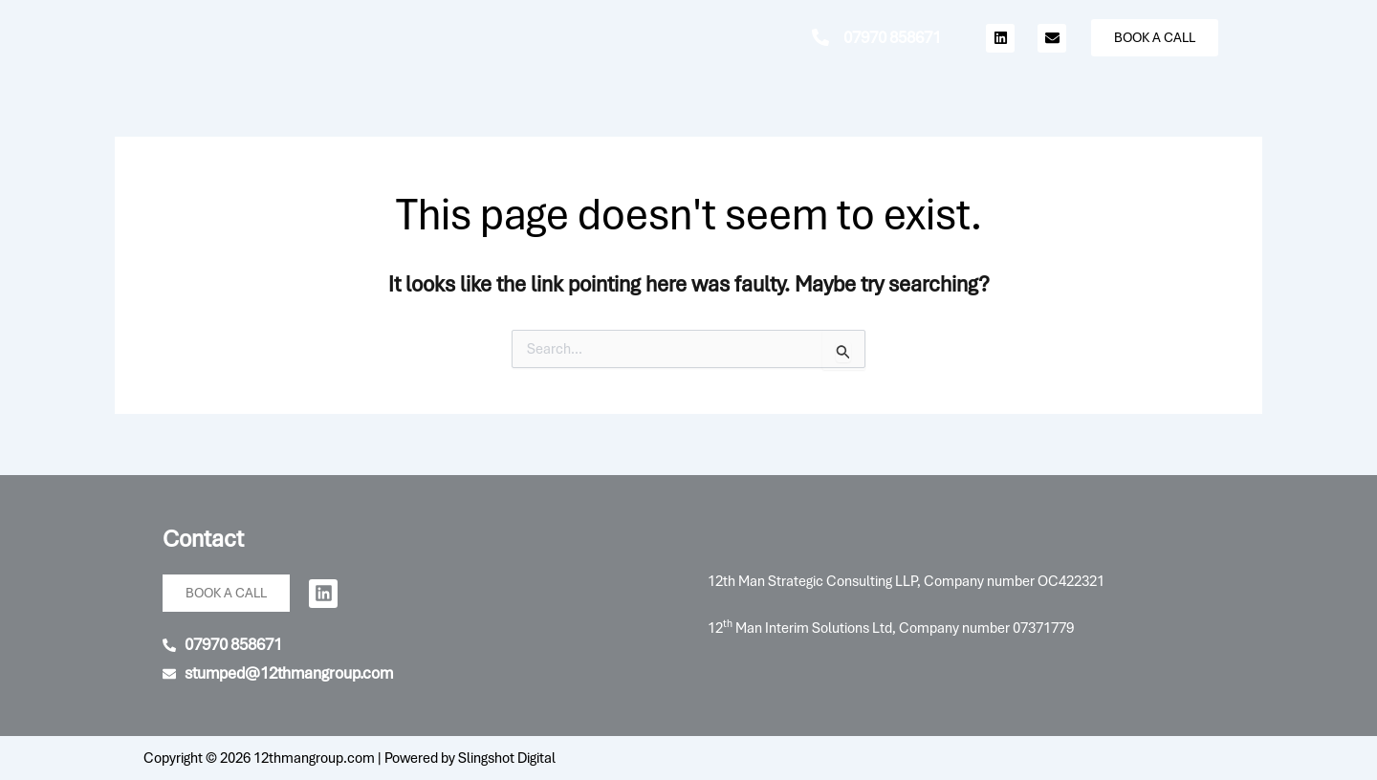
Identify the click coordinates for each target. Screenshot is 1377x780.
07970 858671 (892, 37)
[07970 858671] (820, 37)
